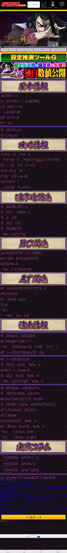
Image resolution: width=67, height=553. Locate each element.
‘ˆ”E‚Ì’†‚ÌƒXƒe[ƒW (16, 432)
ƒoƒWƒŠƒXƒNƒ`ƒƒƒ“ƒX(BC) (21, 253)
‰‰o (25, 50)
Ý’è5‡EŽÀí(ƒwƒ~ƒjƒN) (33, 470)
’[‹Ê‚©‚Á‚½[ (9, 181)
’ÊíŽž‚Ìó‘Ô (10, 223)
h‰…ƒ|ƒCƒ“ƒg (12, 234)
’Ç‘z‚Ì (6, 305)
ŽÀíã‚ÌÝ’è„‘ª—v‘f (17, 165)
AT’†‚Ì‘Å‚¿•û (9, 135)
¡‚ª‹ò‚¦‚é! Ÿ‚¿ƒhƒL (33, 187)
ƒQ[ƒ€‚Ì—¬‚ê (11, 106)
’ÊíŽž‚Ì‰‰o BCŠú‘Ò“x (19, 388)
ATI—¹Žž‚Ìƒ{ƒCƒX (14, 359)
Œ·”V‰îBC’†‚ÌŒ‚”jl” (17, 341)
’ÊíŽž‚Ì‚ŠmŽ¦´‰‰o (19, 375)
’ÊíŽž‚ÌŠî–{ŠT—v (14, 207)
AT (8, 50)
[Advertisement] (25, 528)
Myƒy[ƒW (53, 4)
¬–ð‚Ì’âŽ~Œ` (10, 112)
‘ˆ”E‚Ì (6, 310)
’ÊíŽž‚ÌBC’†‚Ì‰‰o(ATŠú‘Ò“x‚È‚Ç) (27, 404)
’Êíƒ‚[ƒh (8, 218)
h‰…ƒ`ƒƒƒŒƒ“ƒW (16, 269)
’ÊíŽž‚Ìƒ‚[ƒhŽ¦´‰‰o (20, 365)
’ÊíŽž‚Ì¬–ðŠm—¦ (15, 212)
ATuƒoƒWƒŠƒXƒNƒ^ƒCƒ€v (23, 288)
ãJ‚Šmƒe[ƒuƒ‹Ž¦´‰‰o (22, 426)
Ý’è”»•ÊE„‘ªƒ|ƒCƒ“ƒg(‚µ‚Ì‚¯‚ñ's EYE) (30, 160)
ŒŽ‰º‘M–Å (9, 264)
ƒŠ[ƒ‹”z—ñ (9, 117)
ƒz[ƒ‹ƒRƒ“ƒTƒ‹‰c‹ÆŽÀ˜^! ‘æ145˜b (33, 478)
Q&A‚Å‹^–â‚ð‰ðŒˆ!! (15, 483)
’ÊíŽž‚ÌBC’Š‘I (11, 228)
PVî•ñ (5, 123)
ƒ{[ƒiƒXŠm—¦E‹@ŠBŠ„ (20, 101)
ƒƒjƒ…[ (62, 4)
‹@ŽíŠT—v (8, 96)
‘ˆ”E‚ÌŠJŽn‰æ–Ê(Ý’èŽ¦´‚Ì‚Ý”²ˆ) (29, 347)
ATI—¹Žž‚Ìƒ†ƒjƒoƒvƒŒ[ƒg (22, 352)
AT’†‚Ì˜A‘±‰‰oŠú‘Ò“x (18, 410)
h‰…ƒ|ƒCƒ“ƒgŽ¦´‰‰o (21, 381)
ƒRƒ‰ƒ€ (41, 550)
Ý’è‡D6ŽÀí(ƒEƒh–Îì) (33, 458)
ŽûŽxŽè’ (44, 4)
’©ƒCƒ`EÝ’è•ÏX (15, 154)
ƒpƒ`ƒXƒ (8, 550)
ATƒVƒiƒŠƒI (9, 294)
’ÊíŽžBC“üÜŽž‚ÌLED (17, 336)
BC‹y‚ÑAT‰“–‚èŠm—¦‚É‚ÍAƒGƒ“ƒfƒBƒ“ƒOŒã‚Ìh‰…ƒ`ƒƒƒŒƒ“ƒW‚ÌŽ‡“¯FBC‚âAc (33, 500)
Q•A (58, 50)
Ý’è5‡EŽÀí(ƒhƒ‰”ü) (33, 464)
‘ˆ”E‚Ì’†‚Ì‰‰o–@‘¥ (18, 437)
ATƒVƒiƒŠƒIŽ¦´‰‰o (18, 421)
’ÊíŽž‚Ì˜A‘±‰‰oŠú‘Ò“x (20, 393)
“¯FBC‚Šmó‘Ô (14, 316)
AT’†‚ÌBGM (8, 415)
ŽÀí (42, 50)
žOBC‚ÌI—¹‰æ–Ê (15, 370)
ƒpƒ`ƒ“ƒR (24, 550)
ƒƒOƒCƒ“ (34, 4)
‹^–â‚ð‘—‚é (33, 517)
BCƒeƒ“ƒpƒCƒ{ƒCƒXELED (21, 399)
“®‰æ (58, 550)
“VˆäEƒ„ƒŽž (11, 171)
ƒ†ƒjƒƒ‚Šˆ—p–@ (14, 176)
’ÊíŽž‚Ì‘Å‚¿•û (10, 130)
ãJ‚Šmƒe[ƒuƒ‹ (13, 299)
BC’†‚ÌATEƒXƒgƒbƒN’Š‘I (19, 258)
